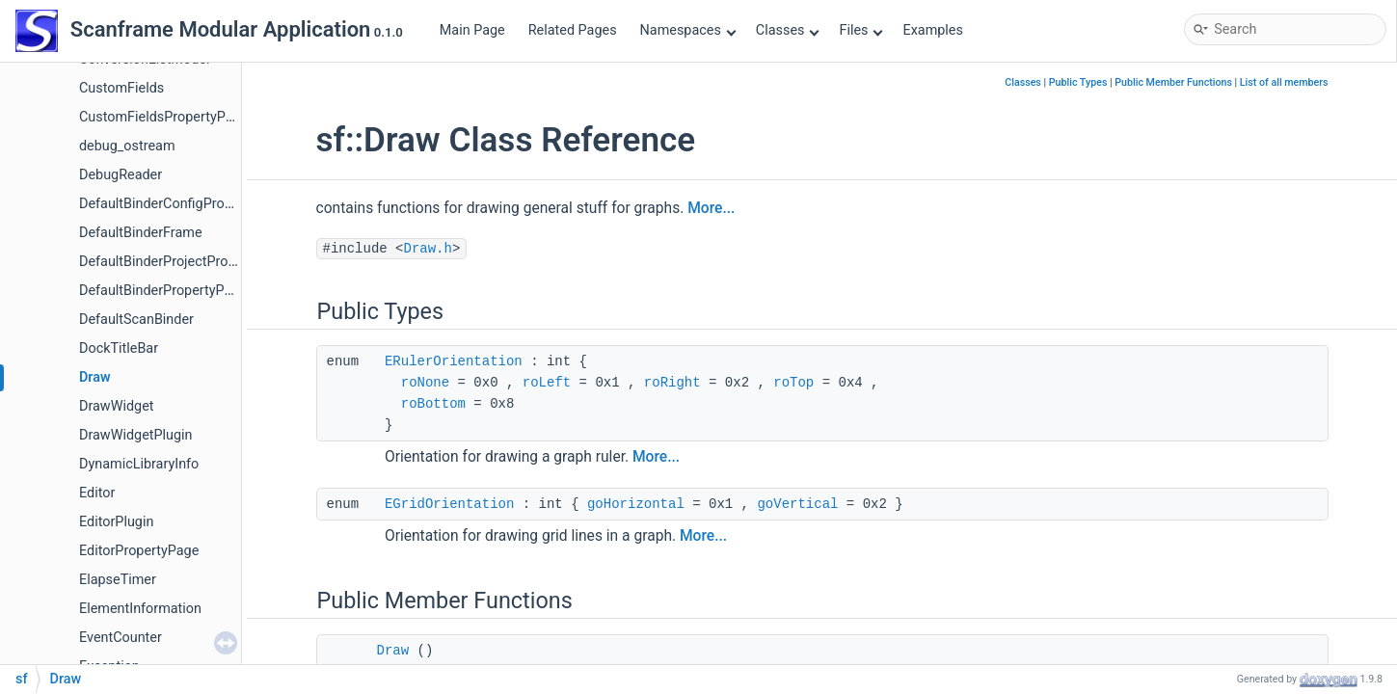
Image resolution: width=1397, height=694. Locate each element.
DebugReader (120, 175)
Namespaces (688, 30)
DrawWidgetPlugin (136, 435)
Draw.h (428, 248)
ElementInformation (140, 609)
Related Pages (572, 30)
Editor (97, 493)
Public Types (1078, 82)
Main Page (472, 30)
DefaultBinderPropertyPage (163, 290)
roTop (793, 382)
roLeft (547, 382)
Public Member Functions (1173, 82)
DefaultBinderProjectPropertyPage (184, 262)
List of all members (1284, 82)
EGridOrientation (449, 504)
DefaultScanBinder (136, 319)
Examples (932, 30)
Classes (787, 30)
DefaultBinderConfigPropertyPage (183, 204)
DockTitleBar (118, 348)
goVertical (797, 504)
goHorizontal (636, 504)
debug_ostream (127, 146)
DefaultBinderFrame (140, 233)
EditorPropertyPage (139, 551)
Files (860, 30)
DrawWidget (116, 406)
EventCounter (120, 637)
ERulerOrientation (454, 361)
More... (711, 208)
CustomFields (121, 88)
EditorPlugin (116, 522)
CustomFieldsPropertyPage (163, 117)
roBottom (433, 404)
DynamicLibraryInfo (139, 464)
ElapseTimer (117, 580)
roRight (672, 382)
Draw (95, 377)
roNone (425, 382)
